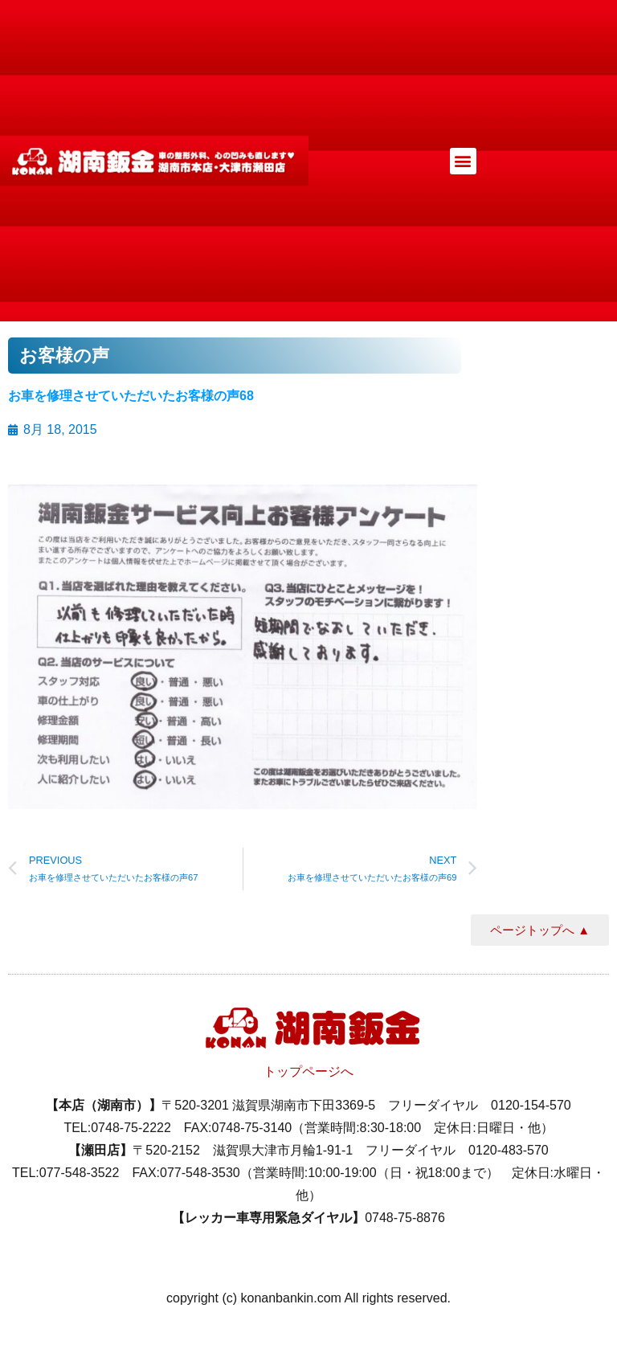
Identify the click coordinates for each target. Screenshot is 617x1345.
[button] (463, 161)
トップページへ (308, 1071)
